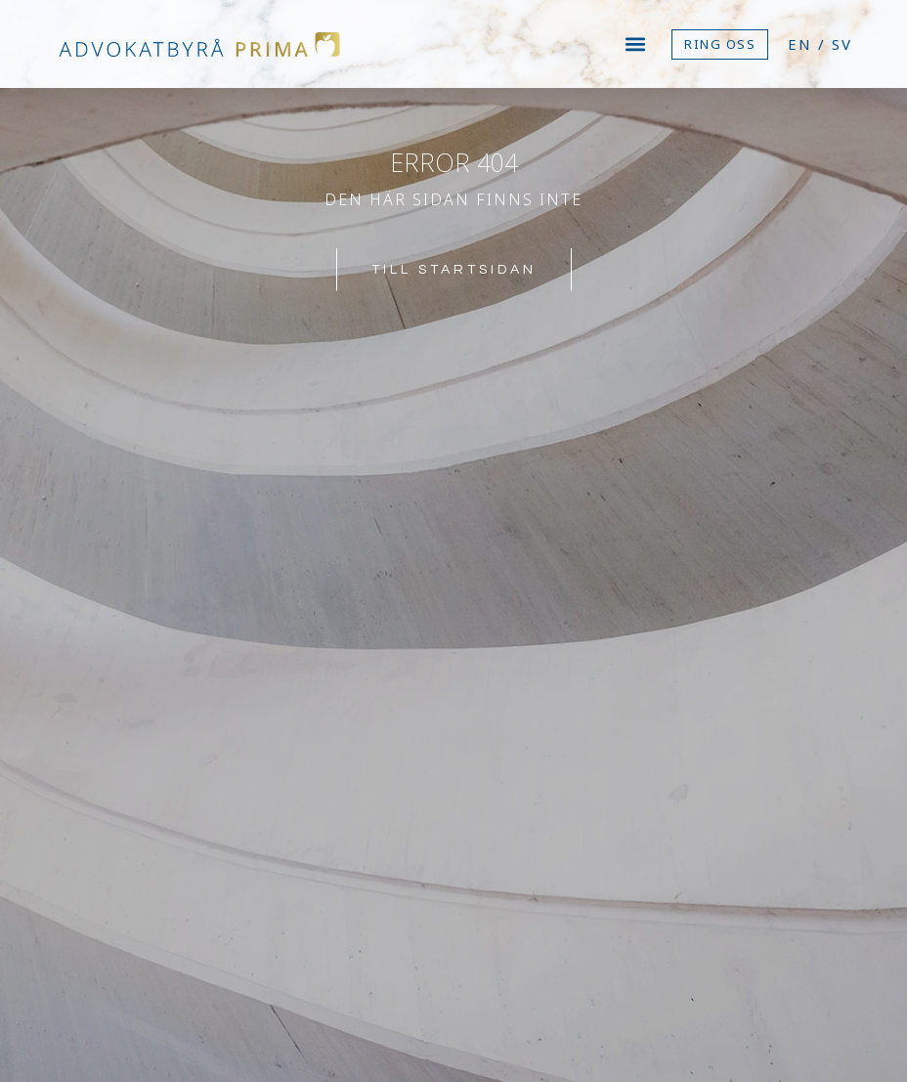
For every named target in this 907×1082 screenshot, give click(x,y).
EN (800, 44)
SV (842, 44)
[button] (636, 44)
